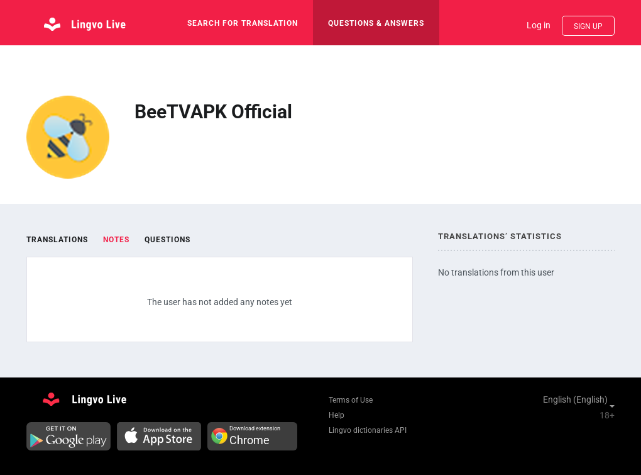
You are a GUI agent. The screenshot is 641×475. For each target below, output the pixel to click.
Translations (57, 239)
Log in (539, 25)
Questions (167, 239)
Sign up (588, 26)
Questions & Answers (376, 23)
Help (336, 415)
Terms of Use (351, 400)
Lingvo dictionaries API (368, 430)
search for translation (242, 23)
